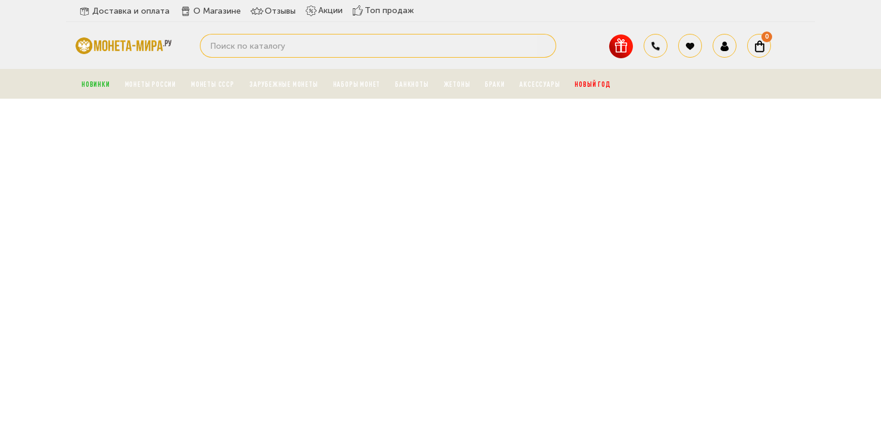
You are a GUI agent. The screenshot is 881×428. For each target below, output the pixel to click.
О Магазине (210, 11)
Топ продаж (383, 10)
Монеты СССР (212, 84)
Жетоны (457, 84)
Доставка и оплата (124, 11)
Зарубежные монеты (283, 84)
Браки (494, 84)
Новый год (592, 84)
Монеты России (150, 84)
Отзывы (273, 11)
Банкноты (411, 84)
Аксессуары (539, 84)
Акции (324, 11)
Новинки (95, 84)
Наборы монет (357, 84)
